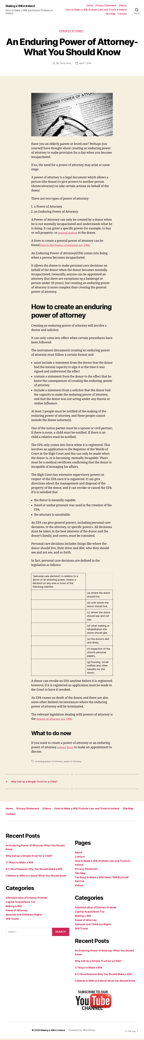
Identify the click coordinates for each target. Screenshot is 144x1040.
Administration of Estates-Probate (26, 899)
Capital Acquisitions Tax (20, 903)
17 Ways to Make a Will (19, 863)
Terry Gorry (65, 63)
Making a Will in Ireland (23, 6)
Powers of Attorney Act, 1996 (56, 720)
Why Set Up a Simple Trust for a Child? (29, 857)
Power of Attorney (72, 31)
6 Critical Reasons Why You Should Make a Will (34, 870)
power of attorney (74, 762)
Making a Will (14, 907)
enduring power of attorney (49, 762)
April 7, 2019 (85, 63)
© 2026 (34, 1031)
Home (89, 5)
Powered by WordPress (83, 1031)
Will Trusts (12, 920)
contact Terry (66, 748)
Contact (122, 13)
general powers (69, 233)
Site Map (110, 13)
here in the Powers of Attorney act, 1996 (68, 246)
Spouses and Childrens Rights (24, 915)
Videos (123, 5)
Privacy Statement (105, 5)
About (78, 853)
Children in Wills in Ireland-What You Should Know (36, 877)
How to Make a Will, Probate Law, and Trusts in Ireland (96, 9)
